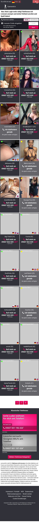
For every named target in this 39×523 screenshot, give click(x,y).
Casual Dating (26, 496)
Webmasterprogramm (14, 494)
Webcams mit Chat (14, 496)
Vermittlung (34, 20)
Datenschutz (29, 491)
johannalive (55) (9, 53)
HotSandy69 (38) (9, 310)
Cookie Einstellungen (19, 498)
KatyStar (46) (29, 310)
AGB (22, 491)
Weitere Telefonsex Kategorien (19, 457)
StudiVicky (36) (10, 273)
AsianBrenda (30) (9, 200)
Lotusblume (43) (29, 90)
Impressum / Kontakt (12, 491)
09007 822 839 (10, 59)
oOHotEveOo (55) (29, 53)
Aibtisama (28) (10, 163)
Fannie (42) (29, 236)
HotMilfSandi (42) (29, 346)
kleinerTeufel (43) (9, 383)
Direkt (26, 20)
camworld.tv (15, 470)
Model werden (27, 494)
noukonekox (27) (9, 127)
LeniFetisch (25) (29, 273)
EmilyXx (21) (29, 383)
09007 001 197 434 (13, 448)
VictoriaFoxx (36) (9, 90)
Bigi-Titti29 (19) (10, 236)
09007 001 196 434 (13, 427)
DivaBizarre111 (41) (29, 127)
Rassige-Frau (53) (29, 200)
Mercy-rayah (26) (29, 163)
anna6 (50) (9, 346)
